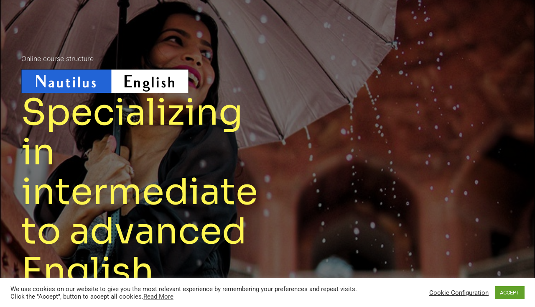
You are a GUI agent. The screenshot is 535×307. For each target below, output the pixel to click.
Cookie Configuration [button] (459, 293)
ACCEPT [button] (510, 292)
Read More (158, 296)
